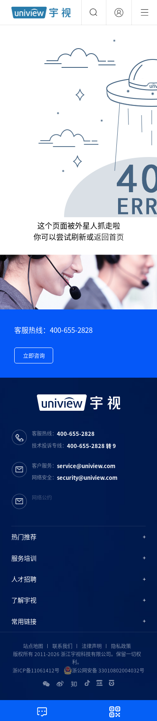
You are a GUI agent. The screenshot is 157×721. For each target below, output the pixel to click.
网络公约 (42, 497)
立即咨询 (34, 355)
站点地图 (33, 646)
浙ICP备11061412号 (36, 670)
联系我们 (62, 646)
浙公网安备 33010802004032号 (104, 670)
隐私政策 (121, 646)
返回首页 (109, 236)
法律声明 (92, 646)
